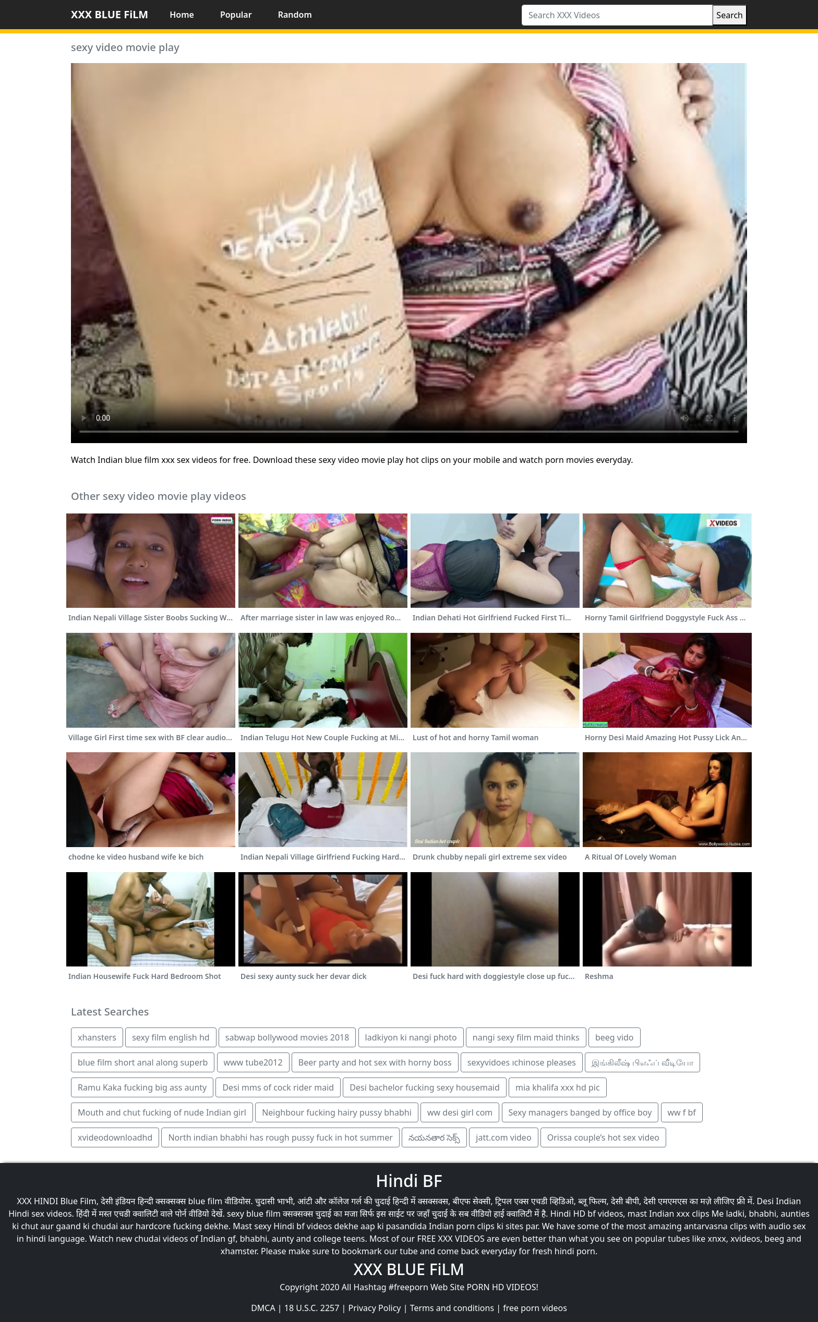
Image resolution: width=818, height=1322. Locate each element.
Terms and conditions (452, 1308)
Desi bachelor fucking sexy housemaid (424, 1087)
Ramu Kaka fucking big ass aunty (142, 1087)
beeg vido (614, 1037)
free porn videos (535, 1308)
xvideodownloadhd (115, 1137)
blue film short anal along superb (143, 1062)
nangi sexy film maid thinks (526, 1037)
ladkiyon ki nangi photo (411, 1037)
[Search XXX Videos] (617, 15)
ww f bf (682, 1112)
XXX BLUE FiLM (109, 14)
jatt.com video (503, 1137)
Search (729, 15)
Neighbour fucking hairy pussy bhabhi (337, 1112)
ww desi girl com (459, 1112)
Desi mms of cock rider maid (278, 1087)
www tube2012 (253, 1062)
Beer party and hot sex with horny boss (375, 1062)
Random (295, 14)
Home (182, 14)
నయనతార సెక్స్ (434, 1137)
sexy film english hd (170, 1037)
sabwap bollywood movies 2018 (287, 1037)
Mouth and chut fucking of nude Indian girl (162, 1112)
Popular (236, 14)
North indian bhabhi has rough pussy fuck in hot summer (280, 1137)
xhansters (97, 1037)
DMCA (263, 1308)
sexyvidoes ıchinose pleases (521, 1062)
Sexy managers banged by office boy (580, 1112)
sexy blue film (254, 1213)
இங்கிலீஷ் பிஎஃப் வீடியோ (642, 1062)
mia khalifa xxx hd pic (557, 1087)
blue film (205, 1201)
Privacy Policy (374, 1308)
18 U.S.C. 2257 (312, 1308)
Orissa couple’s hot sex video (603, 1137)
